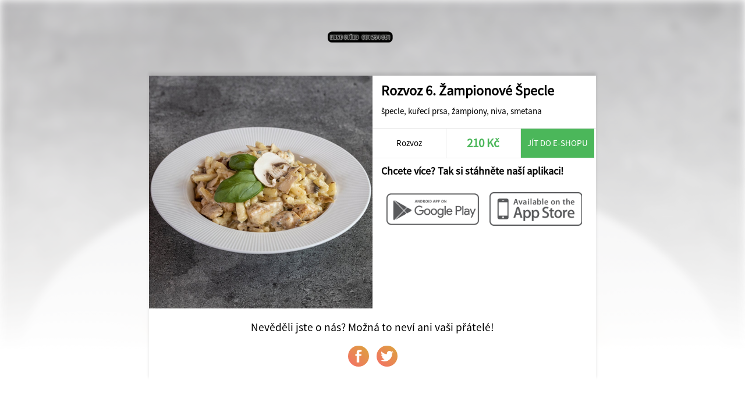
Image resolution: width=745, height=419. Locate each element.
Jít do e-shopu (557, 142)
